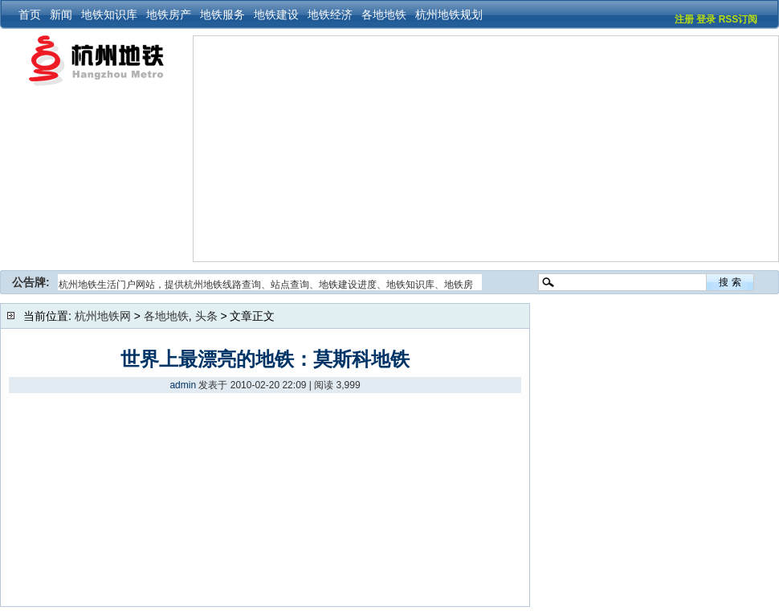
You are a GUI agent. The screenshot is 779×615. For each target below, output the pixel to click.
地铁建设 (276, 14)
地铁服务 (222, 14)
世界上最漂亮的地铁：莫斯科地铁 (265, 359)
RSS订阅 (738, 19)
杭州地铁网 (103, 316)
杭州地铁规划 (449, 14)
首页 (29, 14)
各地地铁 (383, 14)
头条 (206, 316)
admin (182, 385)
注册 (684, 19)
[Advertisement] (428, 148)
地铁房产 (168, 14)
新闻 (61, 14)
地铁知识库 (109, 14)
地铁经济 (330, 14)
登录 (706, 19)
